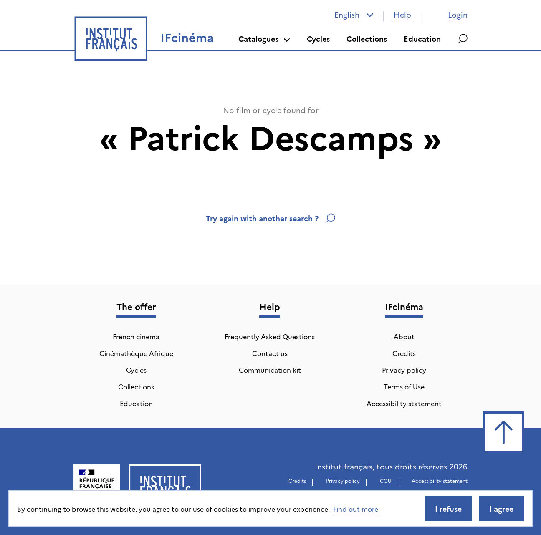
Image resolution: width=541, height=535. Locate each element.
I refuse (448, 508)
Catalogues (264, 38)
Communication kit (270, 369)
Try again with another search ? (270, 218)
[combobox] (354, 14)
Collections (366, 38)
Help (402, 14)
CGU (386, 480)
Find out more (355, 508)
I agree (501, 508)
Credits (404, 353)
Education (422, 38)
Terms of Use (404, 386)
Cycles (318, 38)
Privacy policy (404, 369)
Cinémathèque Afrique (136, 353)
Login (449, 14)
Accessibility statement (404, 403)
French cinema (136, 336)
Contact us (270, 353)
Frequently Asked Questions (270, 336)
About (404, 336)
